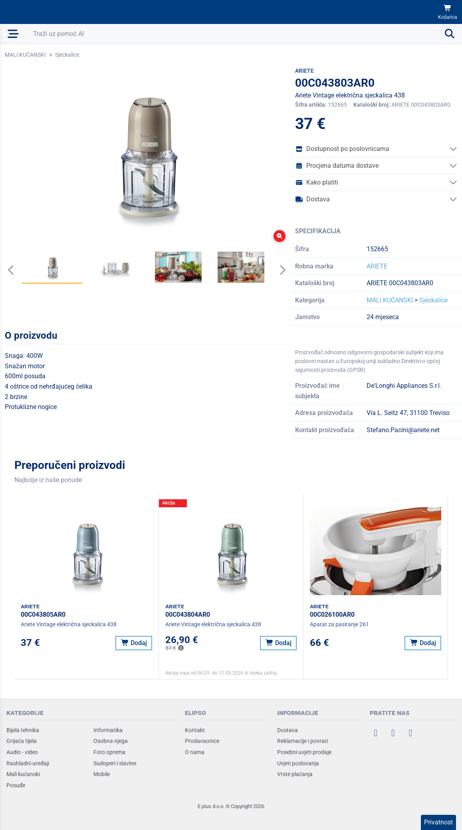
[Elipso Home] (29, 12)
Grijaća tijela (21, 741)
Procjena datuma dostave (337, 165)
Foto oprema (109, 752)
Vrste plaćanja (295, 774)
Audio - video (22, 752)
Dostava (312, 199)
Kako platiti (316, 182)
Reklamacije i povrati (302, 741)
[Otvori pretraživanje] (244, 34)
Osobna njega (110, 741)
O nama (194, 752)
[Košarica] (447, 12)
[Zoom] (280, 236)
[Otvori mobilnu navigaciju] (13, 34)
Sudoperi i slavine (114, 763)
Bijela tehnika (22, 730)
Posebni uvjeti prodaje (304, 752)
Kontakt (195, 730)
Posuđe (15, 785)
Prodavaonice (202, 741)
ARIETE (377, 266)
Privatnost (438, 822)
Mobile (101, 774)
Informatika (108, 730)
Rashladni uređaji (27, 763)
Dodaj (134, 643)
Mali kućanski (23, 774)
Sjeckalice (67, 55)
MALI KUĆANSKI (25, 55)
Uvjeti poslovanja (298, 763)
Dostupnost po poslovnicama (342, 149)
